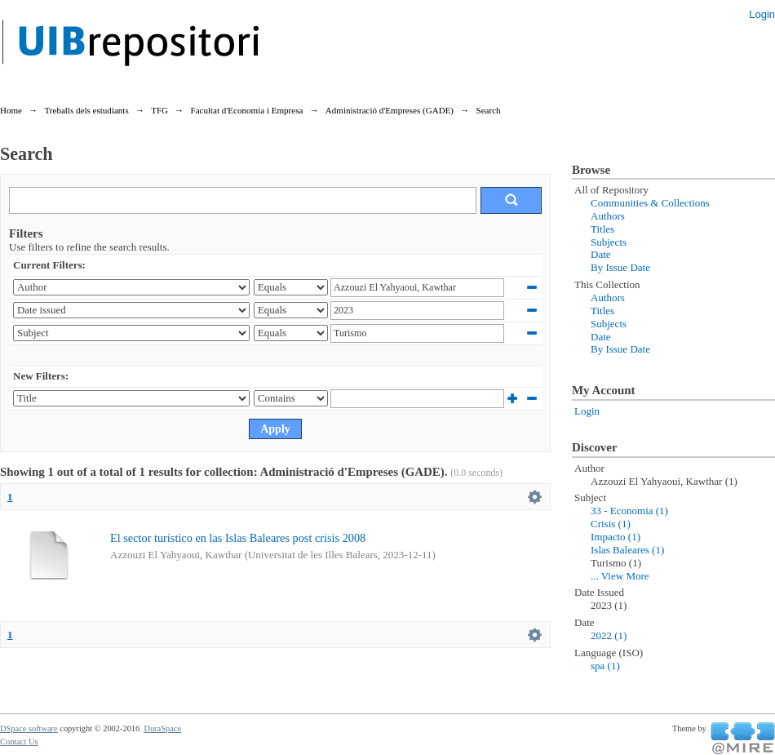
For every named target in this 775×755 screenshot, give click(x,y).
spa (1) (605, 666)
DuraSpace (162, 728)
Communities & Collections (650, 203)
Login (762, 14)
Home (11, 110)
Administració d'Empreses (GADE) (390, 110)
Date (601, 254)
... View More (620, 576)
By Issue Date (620, 267)
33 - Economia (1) (629, 510)
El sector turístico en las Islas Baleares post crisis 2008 (237, 537)
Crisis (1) (611, 523)
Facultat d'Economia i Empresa (247, 110)
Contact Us (19, 741)
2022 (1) (609, 635)
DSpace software (29, 728)
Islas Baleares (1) (627, 550)
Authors (608, 216)
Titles (602, 229)
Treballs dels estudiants (86, 110)
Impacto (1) (615, 537)
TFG (159, 110)
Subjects (609, 242)
